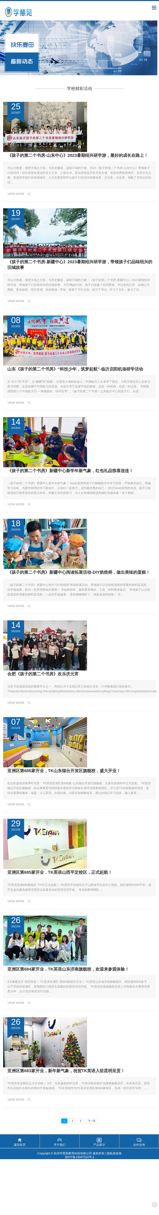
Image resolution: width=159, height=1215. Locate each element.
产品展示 (99, 1144)
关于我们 (59, 1144)
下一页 (91, 1120)
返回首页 (20, 1144)
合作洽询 (139, 1144)
